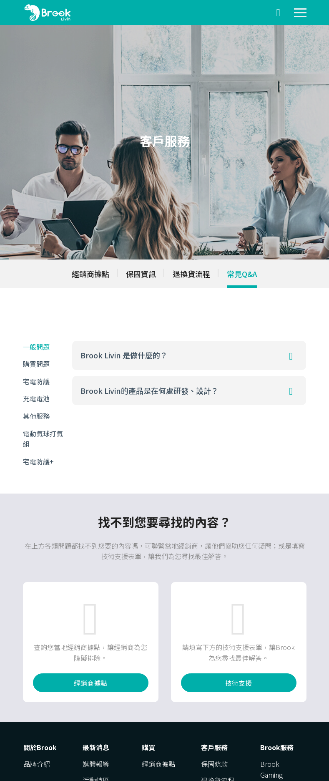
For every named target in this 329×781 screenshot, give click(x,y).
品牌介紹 (36, 764)
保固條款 (214, 764)
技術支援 (238, 683)
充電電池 (36, 398)
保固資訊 (141, 273)
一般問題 (36, 347)
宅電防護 (36, 381)
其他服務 (36, 416)
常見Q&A (242, 273)
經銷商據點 (90, 273)
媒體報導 (96, 764)
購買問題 (36, 364)
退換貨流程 (191, 273)
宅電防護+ (38, 461)
